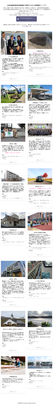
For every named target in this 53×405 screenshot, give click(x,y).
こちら (35, 13)
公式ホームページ (40, 72)
